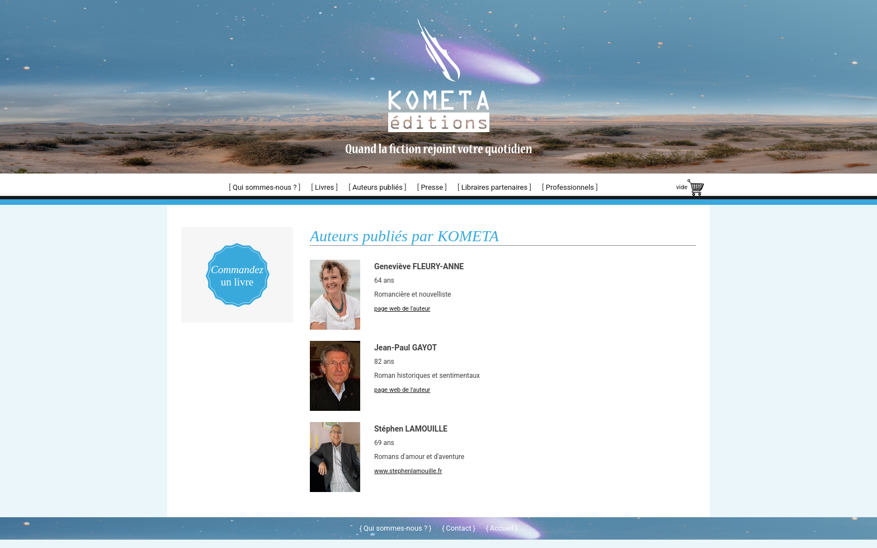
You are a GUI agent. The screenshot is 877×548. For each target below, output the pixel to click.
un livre (237, 276)
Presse (432, 187)
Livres (324, 187)
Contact (458, 528)
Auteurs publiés (377, 187)
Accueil (501, 528)
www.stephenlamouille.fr (408, 471)
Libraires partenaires (494, 187)
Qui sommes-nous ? (264, 187)
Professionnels (570, 187)
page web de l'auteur (402, 308)
